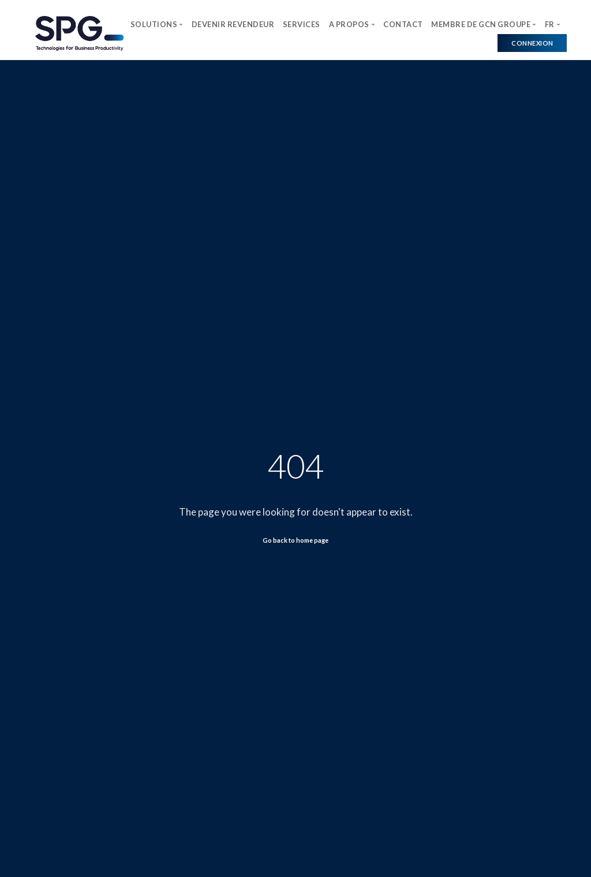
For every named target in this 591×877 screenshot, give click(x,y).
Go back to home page (295, 540)
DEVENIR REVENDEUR (233, 24)
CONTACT (403, 24)
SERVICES (301, 24)
